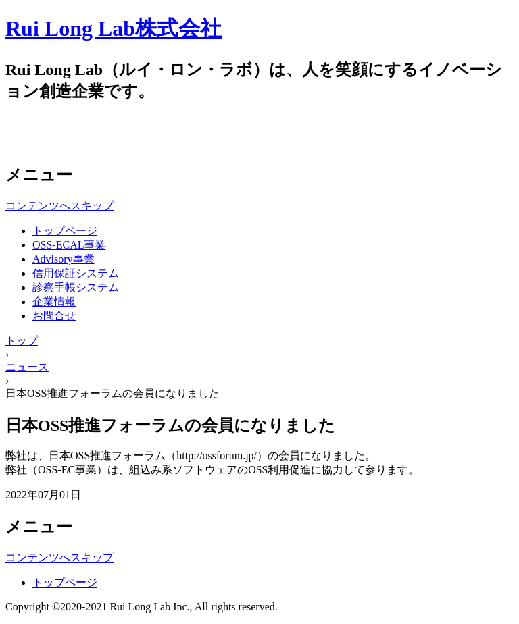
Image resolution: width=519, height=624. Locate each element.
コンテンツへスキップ (59, 205)
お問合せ (54, 315)
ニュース (27, 367)
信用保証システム (75, 273)
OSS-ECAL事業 (68, 245)
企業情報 (54, 301)
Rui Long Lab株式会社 (113, 28)
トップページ (64, 230)
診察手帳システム (75, 287)
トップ (21, 340)
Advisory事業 (63, 259)
